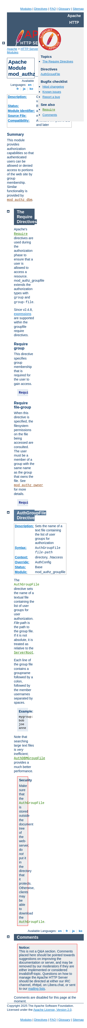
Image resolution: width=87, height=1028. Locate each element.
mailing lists (36, 988)
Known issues (51, 91)
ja (24, 88)
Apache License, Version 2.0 (52, 1009)
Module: (21, 572)
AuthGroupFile (50, 74)
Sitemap (78, 8)
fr (18, 88)
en (29, 85)
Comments (49, 115)
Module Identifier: (21, 111)
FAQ (53, 8)
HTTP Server (29, 49)
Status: (13, 106)
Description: (17, 97)
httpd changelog (53, 86)
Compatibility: (18, 120)
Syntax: (21, 548)
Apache (12, 49)
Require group (21, 346)
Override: (22, 562)
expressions (22, 314)
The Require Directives (57, 61)
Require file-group (22, 405)
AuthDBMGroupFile (29, 758)
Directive (26, 518)
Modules (26, 8)
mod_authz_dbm (19, 200)
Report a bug (51, 97)
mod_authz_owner (28, 485)
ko (31, 88)
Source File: (17, 116)
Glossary (64, 8)
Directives (40, 8)
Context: (21, 557)
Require (48, 109)
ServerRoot (23, 652)
